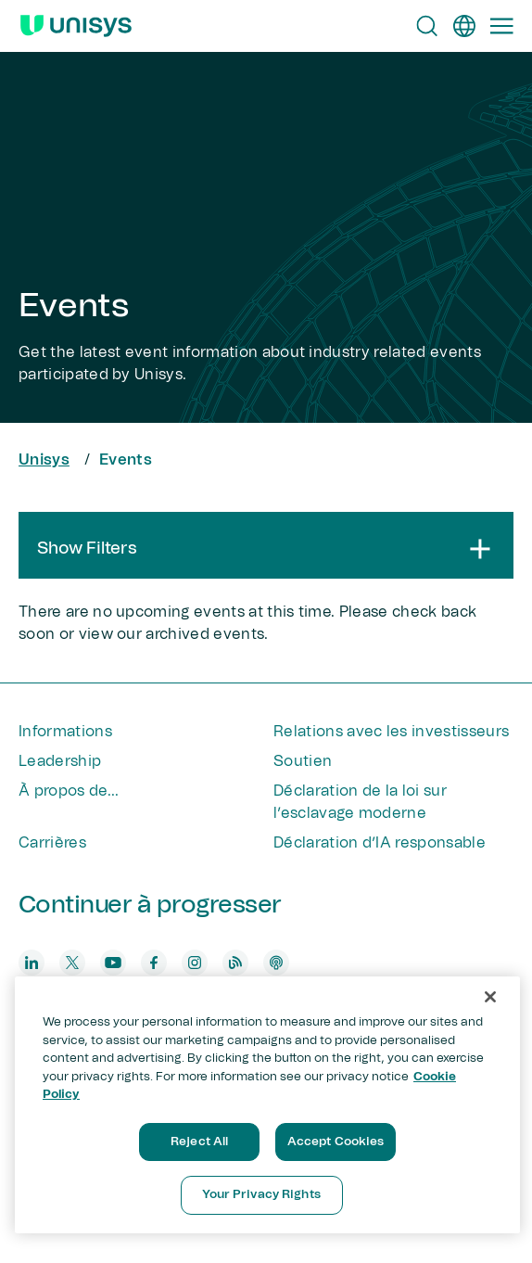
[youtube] (113, 963)
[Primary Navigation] (501, 26)
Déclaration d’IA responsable (379, 843)
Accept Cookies (336, 1142)
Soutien (302, 761)
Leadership (60, 761)
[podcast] (276, 963)
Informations (65, 731)
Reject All (199, 1142)
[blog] (235, 963)
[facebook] (154, 963)
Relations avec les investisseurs (391, 731)
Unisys (44, 460)
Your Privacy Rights (261, 1195)
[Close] (490, 996)
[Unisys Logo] (76, 26)
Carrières (52, 843)
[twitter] (72, 963)
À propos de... (69, 791)
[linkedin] (31, 963)
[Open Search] (427, 26)
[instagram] (195, 963)
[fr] (464, 26)
